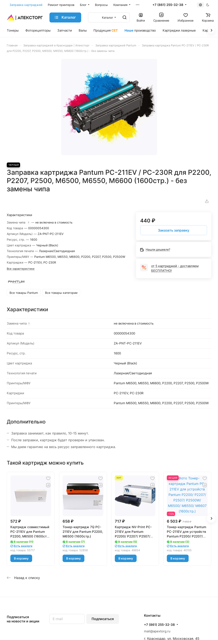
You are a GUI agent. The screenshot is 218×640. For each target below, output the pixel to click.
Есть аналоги (23, 546)
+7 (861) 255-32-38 (167, 5)
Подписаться (103, 619)
